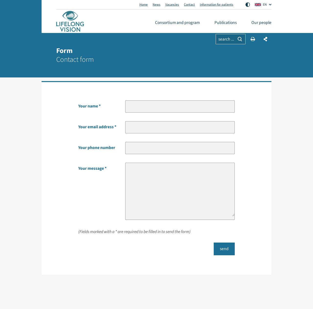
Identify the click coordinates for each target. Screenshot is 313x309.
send (224, 249)
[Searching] (240, 39)
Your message (91, 168)
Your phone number (96, 148)
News (156, 4)
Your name (88, 106)
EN (261, 4)
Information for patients (216, 4)
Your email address (96, 127)
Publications (225, 23)
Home (143, 4)
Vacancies (172, 4)
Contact (189, 4)
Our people (261, 23)
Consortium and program (177, 23)
